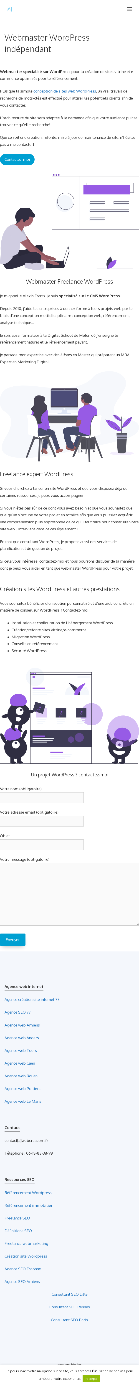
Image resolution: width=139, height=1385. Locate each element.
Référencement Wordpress (28, 1192)
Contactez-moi (17, 159)
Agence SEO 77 (18, 1012)
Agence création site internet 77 (32, 999)
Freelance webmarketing (26, 1243)
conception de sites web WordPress (64, 91)
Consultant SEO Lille (70, 1294)
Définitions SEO (18, 1230)
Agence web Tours (21, 1050)
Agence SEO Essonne (23, 1268)
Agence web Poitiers (22, 1088)
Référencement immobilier (29, 1205)
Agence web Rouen (21, 1075)
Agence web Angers (22, 1037)
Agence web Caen (20, 1063)
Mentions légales (70, 1364)
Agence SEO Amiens (22, 1281)
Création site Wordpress (26, 1256)
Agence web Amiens (22, 1025)
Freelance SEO (17, 1218)
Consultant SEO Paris (69, 1319)
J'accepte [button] (91, 1378)
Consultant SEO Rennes (69, 1307)
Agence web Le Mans (23, 1101)
